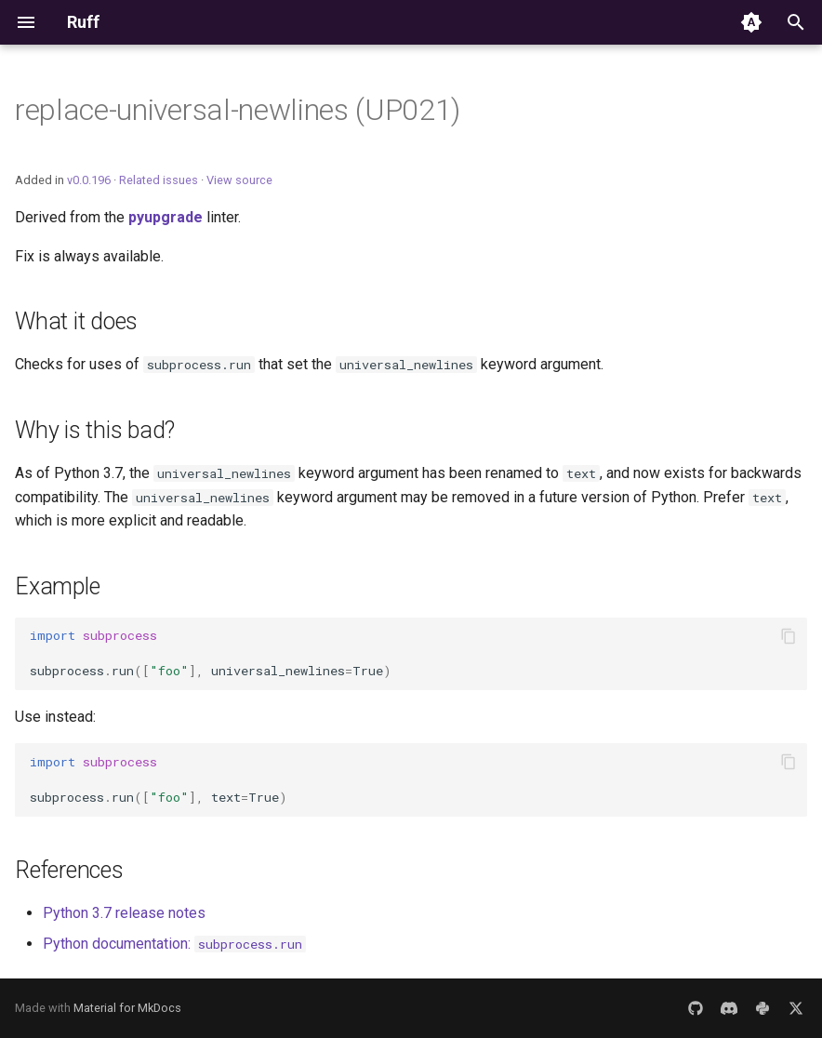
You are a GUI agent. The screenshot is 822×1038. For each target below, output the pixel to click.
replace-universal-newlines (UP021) (237, 109)
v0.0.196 (89, 180)
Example (57, 586)
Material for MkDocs (127, 1008)
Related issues (158, 180)
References (69, 870)
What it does (76, 321)
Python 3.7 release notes (124, 913)
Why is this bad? (95, 430)
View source (239, 180)
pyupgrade (165, 217)
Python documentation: (174, 943)
